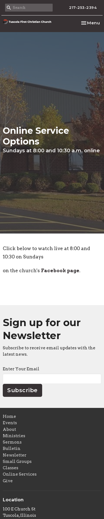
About (9, 429)
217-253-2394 (83, 7)
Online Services (20, 474)
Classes (10, 467)
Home (9, 416)
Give (8, 480)
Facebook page (60, 270)
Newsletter (14, 455)
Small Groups (17, 461)
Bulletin (12, 448)
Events (10, 422)
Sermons (12, 442)
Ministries (14, 435)
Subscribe (22, 390)
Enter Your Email (21, 368)
